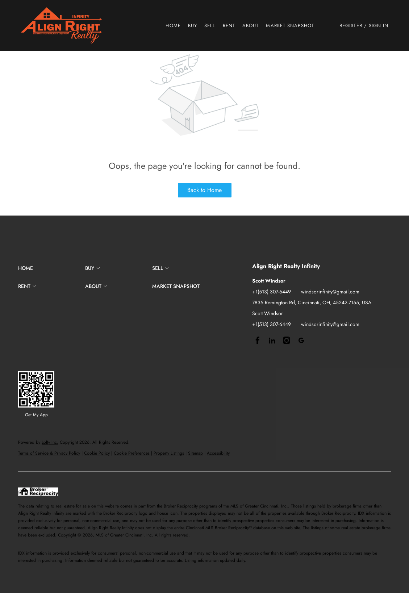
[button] (61, 25)
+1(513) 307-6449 (271, 291)
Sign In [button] (379, 25)
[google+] (301, 340)
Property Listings (169, 453)
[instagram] (286, 340)
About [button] (250, 25)
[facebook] (257, 340)
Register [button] (350, 25)
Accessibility (218, 453)
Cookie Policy (97, 453)
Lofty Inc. (50, 442)
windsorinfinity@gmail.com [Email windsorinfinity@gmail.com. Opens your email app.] (330, 291)
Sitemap (195, 453)
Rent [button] (229, 25)
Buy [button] (192, 25)
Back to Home (204, 190)
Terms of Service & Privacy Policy (49, 453)
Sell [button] (209, 25)
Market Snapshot (290, 25)
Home (173, 25)
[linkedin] (272, 340)
